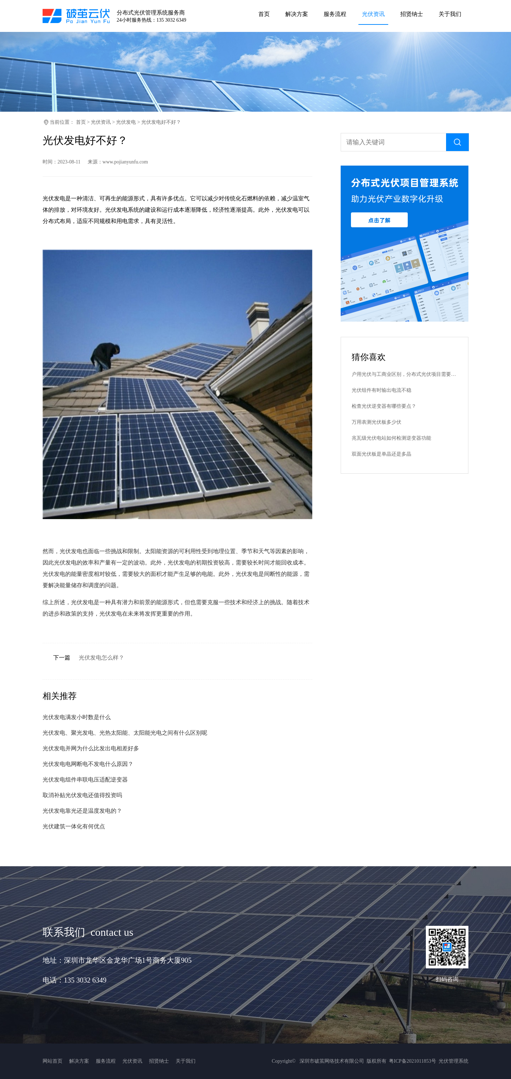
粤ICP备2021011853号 (412, 1061)
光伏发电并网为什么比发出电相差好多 (91, 748)
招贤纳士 (159, 1061)
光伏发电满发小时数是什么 (77, 717)
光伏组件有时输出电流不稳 (381, 390)
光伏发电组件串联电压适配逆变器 (85, 780)
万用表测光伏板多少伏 (376, 422)
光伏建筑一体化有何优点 (74, 826)
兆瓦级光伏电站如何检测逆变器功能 (391, 438)
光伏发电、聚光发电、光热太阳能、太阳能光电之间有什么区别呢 (125, 733)
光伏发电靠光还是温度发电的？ (82, 811)
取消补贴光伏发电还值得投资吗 (82, 795)
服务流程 (106, 1061)
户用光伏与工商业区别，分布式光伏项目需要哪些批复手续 (404, 374)
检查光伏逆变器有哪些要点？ (384, 406)
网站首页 (52, 1061)
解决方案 (79, 1061)
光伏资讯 (101, 122)
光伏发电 (126, 122)
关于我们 (186, 1061)
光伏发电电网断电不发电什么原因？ (88, 764)
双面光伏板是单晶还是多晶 (381, 454)
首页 (81, 122)
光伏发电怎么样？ (101, 658)
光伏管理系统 (453, 1061)
